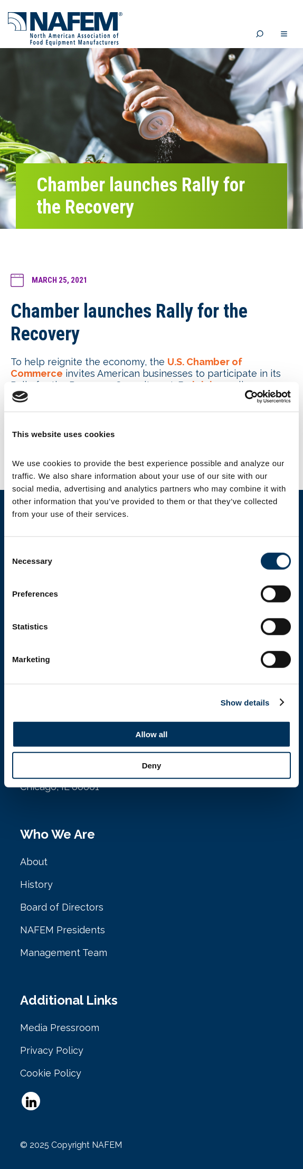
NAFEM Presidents (62, 929)
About (34, 861)
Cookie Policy (50, 1073)
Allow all (152, 734)
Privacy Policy (51, 1050)
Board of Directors (61, 907)
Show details (245, 702)
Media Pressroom (59, 1027)
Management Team (63, 952)
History (36, 884)
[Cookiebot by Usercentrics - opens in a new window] (244, 397)
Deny (152, 764)
